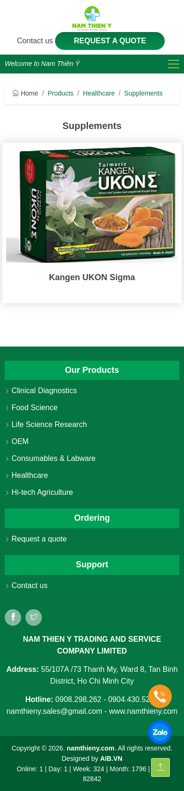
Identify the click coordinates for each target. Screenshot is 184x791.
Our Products (92, 370)
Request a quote (110, 41)
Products (60, 93)
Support (92, 564)
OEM (17, 441)
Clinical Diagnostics (41, 391)
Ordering (92, 518)
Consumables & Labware (50, 458)
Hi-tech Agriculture (39, 492)
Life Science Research (46, 424)
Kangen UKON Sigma (92, 277)
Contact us (36, 41)
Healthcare (99, 93)
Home (25, 93)
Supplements (143, 93)
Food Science (31, 408)
